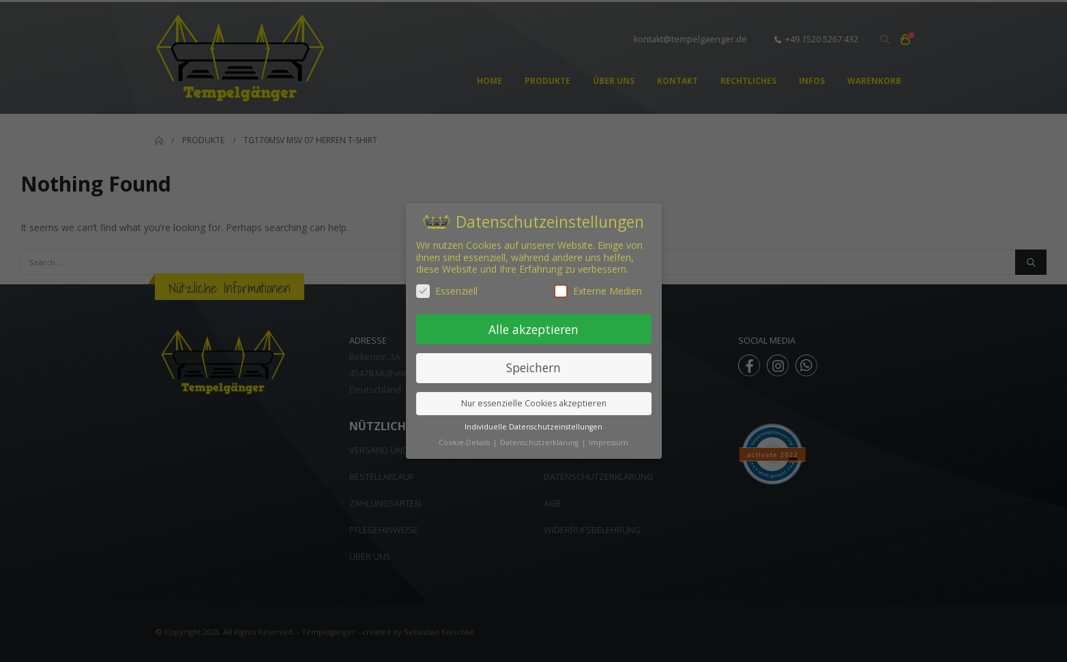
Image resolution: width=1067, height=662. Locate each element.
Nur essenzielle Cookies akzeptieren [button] (533, 403)
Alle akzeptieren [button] (533, 329)
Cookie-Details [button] (465, 442)
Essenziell (447, 290)
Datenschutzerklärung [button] (540, 442)
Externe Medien (598, 290)
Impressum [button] (608, 442)
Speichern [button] (533, 367)
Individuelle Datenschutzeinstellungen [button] (533, 427)
